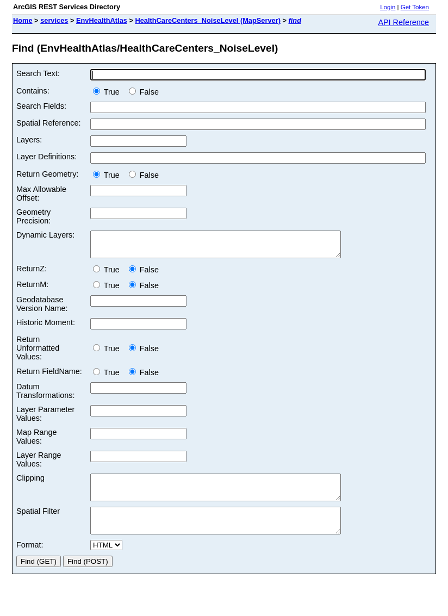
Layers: (29, 139)
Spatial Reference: (48, 123)
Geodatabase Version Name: (41, 309)
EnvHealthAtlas (101, 20)
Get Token (415, 7)
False (144, 92)
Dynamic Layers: (45, 235)
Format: (29, 559)
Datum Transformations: (45, 396)
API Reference (403, 22)
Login (387, 7)
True (108, 92)
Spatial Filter (38, 521)
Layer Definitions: (46, 156)
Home (23, 20)
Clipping (30, 482)
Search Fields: (41, 106)
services (54, 20)
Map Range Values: (36, 441)
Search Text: (38, 73)
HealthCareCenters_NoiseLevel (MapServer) (207, 20)
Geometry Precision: (33, 216)
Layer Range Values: (38, 464)
